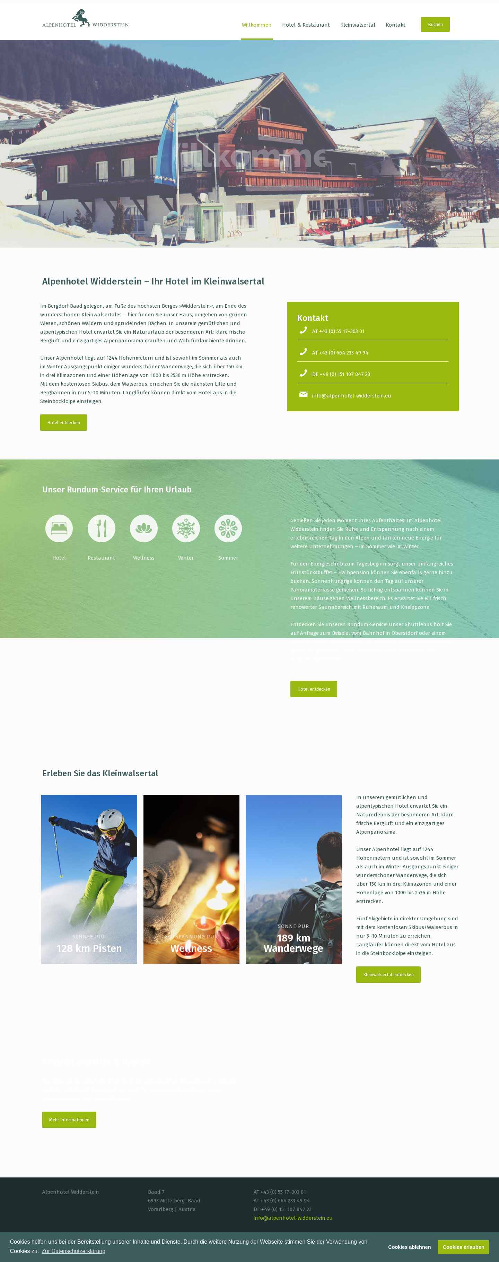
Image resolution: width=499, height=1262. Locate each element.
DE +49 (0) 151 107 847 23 (341, 374)
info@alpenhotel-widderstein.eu (351, 396)
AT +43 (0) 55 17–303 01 (338, 331)
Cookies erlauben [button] (463, 1247)
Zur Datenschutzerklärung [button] (73, 1251)
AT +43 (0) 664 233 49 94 (340, 353)
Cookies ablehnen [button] (409, 1247)
